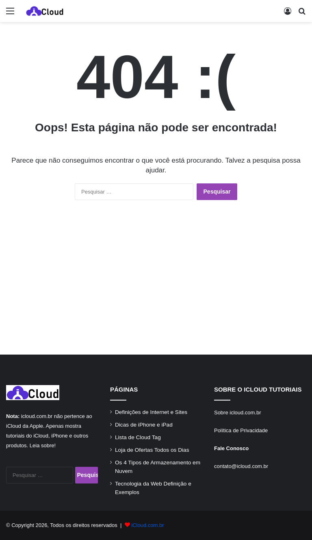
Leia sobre (42, 445)
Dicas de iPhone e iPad (144, 425)
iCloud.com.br (147, 525)
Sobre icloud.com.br (237, 412)
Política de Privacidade (241, 430)
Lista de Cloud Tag (138, 437)
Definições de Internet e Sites (151, 412)
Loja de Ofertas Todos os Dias (152, 450)
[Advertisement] (156, 285)
